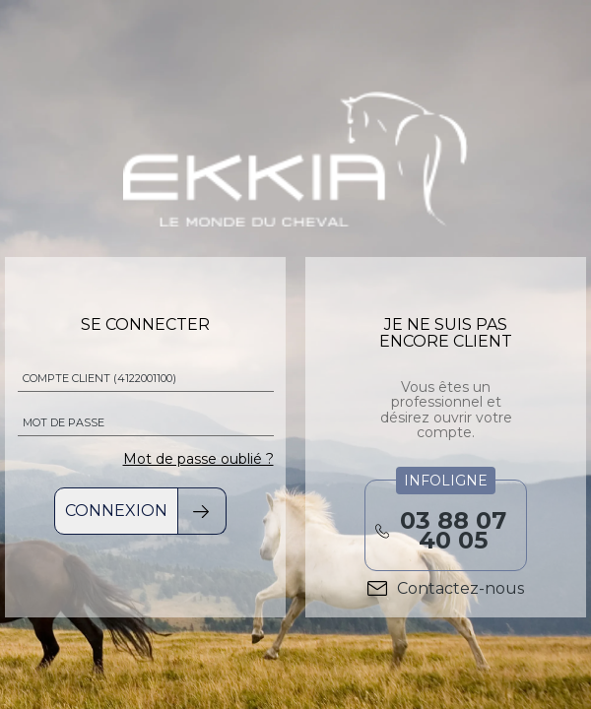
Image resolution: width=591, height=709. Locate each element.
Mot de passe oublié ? (198, 459)
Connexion (116, 510)
